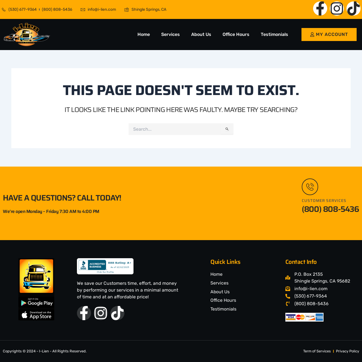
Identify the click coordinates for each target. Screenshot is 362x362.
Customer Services (324, 200)
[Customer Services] (310, 186)
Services (170, 34)
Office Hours (236, 34)
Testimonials (274, 34)
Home (143, 34)
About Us (201, 34)
